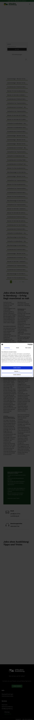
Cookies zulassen (17, 367)
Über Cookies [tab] (28, 347)
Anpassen (17, 371)
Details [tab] (17, 347)
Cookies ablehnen (17, 374)
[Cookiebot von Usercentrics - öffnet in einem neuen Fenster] (27, 344)
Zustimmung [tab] (7, 347)
